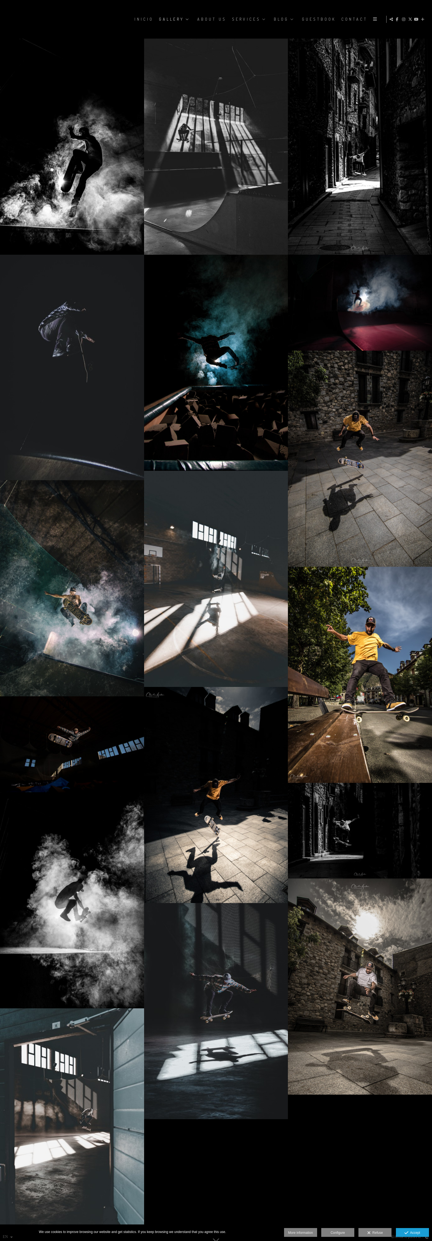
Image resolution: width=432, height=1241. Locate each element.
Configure (338, 1233)
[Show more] (423, 19)
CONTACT (354, 19)
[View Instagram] (404, 19)
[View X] (411, 19)
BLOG (280, 19)
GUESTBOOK (318, 19)
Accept (412, 1233)
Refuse (375, 1233)
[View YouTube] (417, 19)
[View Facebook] (398, 19)
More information (300, 1233)
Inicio (143, 19)
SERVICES (245, 19)
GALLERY (170, 19)
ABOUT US (211, 19)
